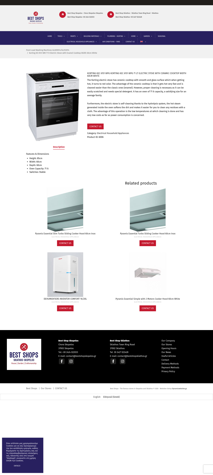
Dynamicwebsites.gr (179, 389)
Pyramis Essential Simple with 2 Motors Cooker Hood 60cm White (148, 299)
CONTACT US (130, 42)
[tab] (59, 147)
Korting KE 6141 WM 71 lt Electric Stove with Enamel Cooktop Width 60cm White (63, 53)
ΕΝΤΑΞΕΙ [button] (17, 466)
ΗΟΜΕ (134, 36)
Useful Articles (168, 356)
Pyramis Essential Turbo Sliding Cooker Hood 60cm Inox (147, 233)
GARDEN (148, 36)
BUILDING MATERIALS (93, 36)
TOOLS (61, 36)
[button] (8, 466)
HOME (50, 36)
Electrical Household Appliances (113, 133)
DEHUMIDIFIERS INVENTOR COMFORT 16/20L (65, 299)
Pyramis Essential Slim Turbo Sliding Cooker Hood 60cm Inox (65, 233)
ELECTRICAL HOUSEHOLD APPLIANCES (82, 42)
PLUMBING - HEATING (116, 36)
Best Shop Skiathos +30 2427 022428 (129, 17)
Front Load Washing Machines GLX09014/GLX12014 (47, 50)
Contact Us (95, 126)
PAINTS (74, 36)
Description (59, 147)
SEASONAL (162, 36)
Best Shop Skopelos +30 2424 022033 (80, 17)
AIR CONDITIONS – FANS (111, 42)
